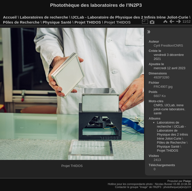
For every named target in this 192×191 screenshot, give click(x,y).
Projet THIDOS (87, 22)
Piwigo (187, 180)
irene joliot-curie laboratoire (169, 107)
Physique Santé (57, 22)
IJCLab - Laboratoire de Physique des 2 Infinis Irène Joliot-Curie (129, 17)
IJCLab (169, 105)
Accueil (10, 17)
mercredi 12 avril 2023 (170, 68)
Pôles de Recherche (21, 22)
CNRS (158, 105)
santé (158, 113)
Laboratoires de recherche (44, 17)
